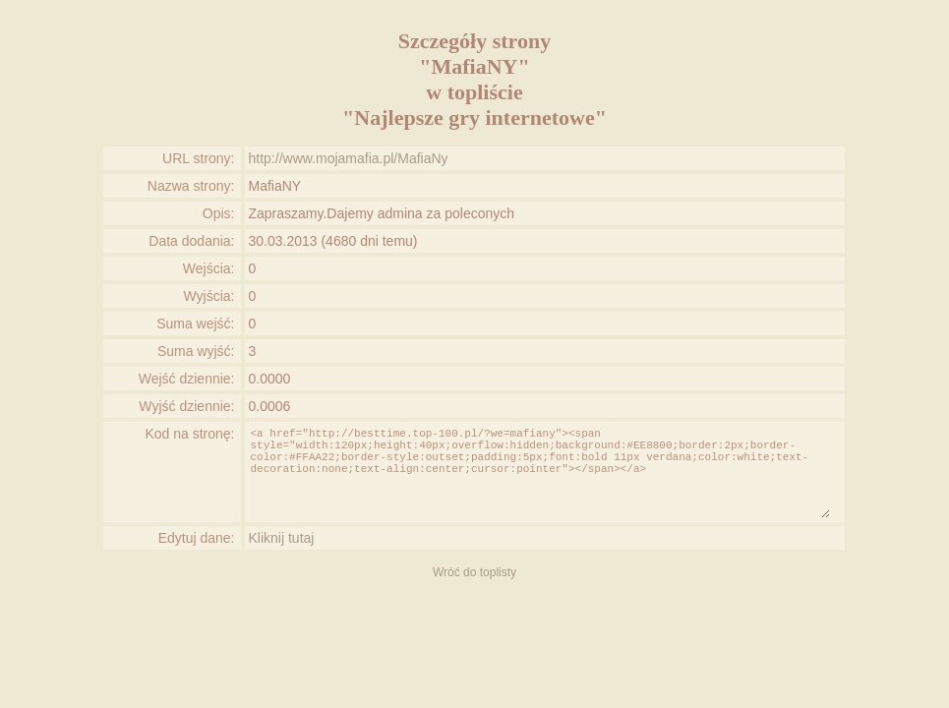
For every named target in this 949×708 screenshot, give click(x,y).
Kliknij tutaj (282, 538)
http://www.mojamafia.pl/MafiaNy (348, 158)
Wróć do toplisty (474, 572)
